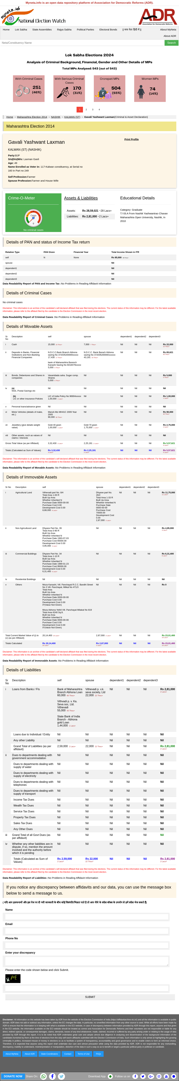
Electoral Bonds (108, 29)
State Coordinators (49, 1054)
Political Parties (85, 29)
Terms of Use (84, 1054)
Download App (97, 1076)
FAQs (98, 1054)
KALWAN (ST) (72, 116)
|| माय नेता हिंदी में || (131, 29)
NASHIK (55, 116)
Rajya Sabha (64, 29)
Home (6, 29)
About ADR (170, 35)
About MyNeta (168, 29)
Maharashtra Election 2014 (32, 116)
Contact (67, 1054)
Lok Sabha (21, 29)
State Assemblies (42, 29)
